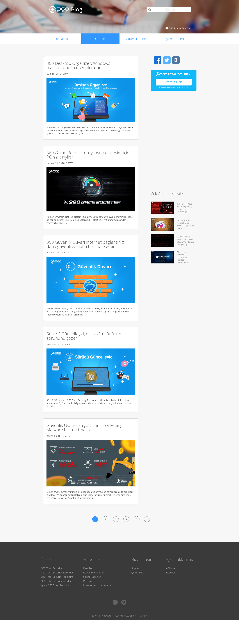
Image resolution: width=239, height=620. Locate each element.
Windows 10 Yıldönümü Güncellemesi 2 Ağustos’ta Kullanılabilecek (183, 257)
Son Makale (62, 39)
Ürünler (100, 39)
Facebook (157, 60)
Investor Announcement (97, 585)
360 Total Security (51, 568)
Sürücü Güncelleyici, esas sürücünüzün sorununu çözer (83, 336)
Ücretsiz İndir (173, 82)
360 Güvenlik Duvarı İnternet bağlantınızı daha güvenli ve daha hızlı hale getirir (85, 244)
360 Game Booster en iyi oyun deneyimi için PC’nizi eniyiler (87, 155)
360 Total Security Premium (57, 576)
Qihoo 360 (137, 572)
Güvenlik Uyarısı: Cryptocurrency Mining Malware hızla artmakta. (84, 427)
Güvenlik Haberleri (138, 39)
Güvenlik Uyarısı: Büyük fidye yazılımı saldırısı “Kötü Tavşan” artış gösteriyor (185, 240)
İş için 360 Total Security (55, 585)
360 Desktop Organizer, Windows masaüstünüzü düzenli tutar (78, 65)
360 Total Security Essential (57, 572)
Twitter (167, 60)
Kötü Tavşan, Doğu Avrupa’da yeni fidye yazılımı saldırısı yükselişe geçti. (185, 208)
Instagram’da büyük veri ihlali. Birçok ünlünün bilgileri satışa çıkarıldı (186, 224)
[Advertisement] (173, 142)
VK (176, 60)
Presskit (88, 581)
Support (136, 568)
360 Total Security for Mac (56, 581)
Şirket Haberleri (176, 39)
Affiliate (170, 568)
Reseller (170, 572)
